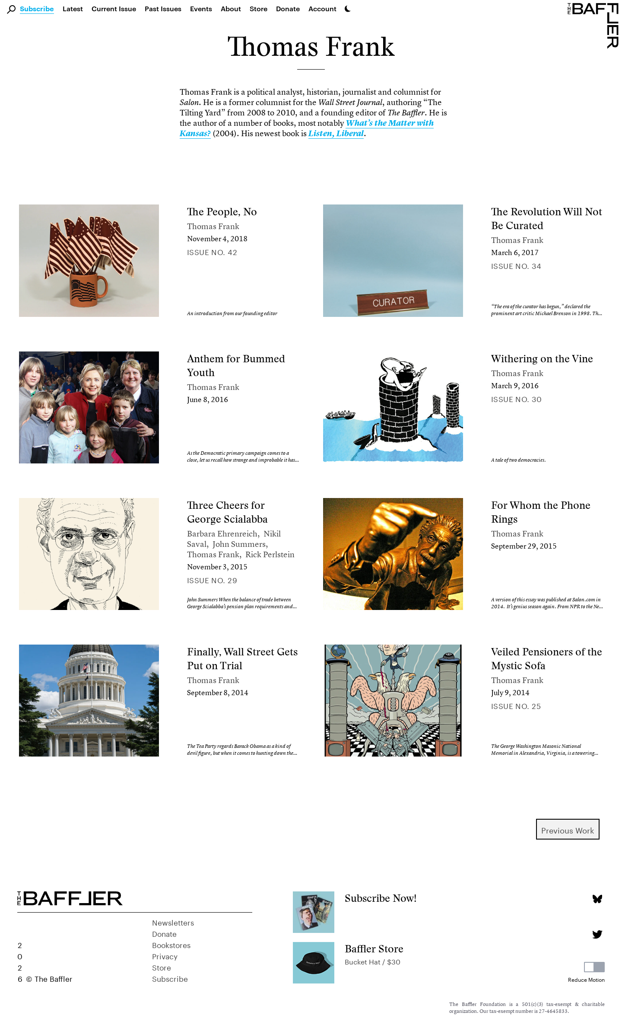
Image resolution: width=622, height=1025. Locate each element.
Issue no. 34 (516, 265)
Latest (73, 8)
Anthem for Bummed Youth (236, 365)
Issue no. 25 (516, 705)
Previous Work (567, 829)
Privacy (165, 955)
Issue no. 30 (516, 398)
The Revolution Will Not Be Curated (546, 218)
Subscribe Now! (381, 898)
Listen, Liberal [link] (336, 133)
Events (201, 8)
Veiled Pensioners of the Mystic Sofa (546, 659)
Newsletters (173, 921)
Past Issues (163, 8)
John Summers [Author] (239, 544)
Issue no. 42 (212, 251)
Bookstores (171, 944)
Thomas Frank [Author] (213, 226)
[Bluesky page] (597, 899)
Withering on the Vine (542, 358)
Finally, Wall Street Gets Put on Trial (242, 659)
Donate (288, 8)
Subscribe (37, 9)
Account (322, 8)
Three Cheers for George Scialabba (227, 512)
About (231, 8)
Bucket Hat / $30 (372, 960)
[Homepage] (595, 25)
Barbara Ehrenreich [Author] (222, 533)
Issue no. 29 (212, 579)
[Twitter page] (597, 934)
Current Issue (114, 8)
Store (161, 966)
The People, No (222, 211)
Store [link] (258, 8)
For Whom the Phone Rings (540, 512)
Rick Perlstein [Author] (270, 554)
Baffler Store (374, 949)
